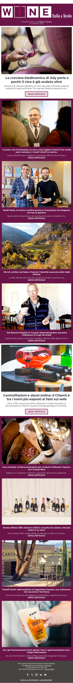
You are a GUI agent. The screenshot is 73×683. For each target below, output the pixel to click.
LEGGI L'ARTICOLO (36, 218)
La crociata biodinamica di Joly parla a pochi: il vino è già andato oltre (37, 80)
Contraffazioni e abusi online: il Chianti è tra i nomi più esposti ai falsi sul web (36, 397)
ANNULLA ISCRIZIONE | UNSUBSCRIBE (36, 680)
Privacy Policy (49, 669)
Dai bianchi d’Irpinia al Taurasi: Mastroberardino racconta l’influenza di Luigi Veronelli (36, 334)
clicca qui (48, 665)
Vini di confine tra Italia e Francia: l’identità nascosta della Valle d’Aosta (36, 273)
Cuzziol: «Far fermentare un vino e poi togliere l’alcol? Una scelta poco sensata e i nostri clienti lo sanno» (36, 151)
